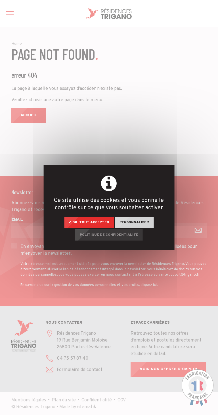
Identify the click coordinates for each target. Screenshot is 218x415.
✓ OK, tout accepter (89, 222)
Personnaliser (134, 222)
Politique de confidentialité (109, 235)
